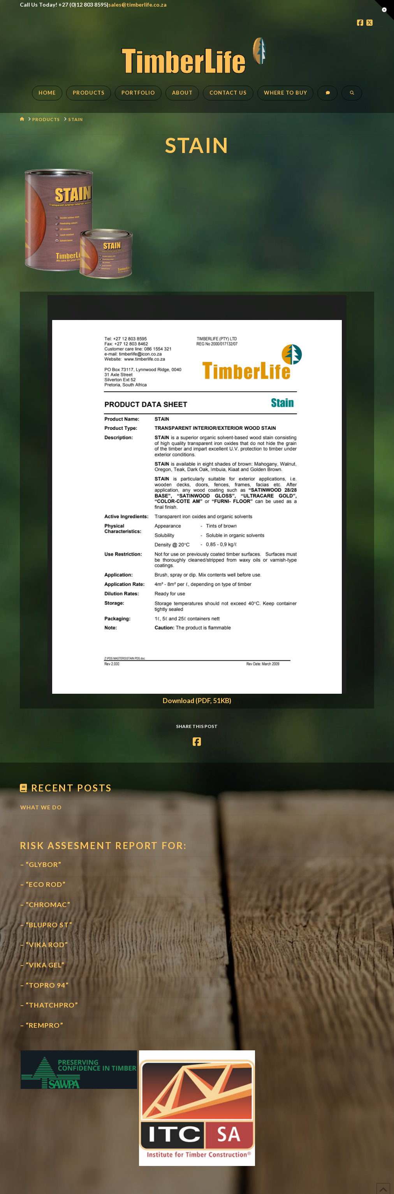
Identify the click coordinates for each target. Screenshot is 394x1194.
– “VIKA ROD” (44, 945)
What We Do (41, 807)
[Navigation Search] (351, 97)
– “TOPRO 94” (44, 985)
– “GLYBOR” (41, 864)
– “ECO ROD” (43, 884)
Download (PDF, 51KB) (197, 700)
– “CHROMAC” (45, 904)
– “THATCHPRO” (49, 1005)
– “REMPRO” (41, 1025)
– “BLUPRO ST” (46, 925)
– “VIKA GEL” (42, 965)
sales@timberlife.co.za (137, 4)
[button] (384, 10)
